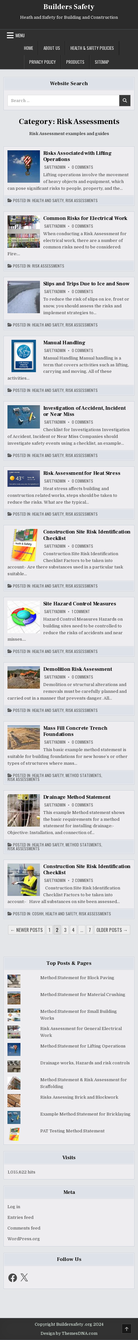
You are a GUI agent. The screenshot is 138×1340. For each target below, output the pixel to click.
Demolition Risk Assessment (77, 669)
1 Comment (81, 611)
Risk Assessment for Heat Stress (81, 473)
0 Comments (82, 167)
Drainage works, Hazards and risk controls (85, 1062)
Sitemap (102, 62)
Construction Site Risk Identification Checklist (87, 535)
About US (52, 48)
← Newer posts (26, 929)
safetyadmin (55, 167)
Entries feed (20, 1217)
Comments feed (23, 1228)
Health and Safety (48, 200)
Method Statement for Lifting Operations (83, 1046)
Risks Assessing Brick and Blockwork (79, 1097)
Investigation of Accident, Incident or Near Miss (84, 411)
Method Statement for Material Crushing (82, 994)
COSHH (38, 914)
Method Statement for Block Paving (77, 977)
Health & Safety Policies (92, 48)
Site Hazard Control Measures (79, 604)
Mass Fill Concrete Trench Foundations (75, 731)
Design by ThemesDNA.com (69, 1333)
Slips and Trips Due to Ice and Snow (86, 284)
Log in (13, 1206)
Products (75, 62)
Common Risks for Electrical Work (85, 218)
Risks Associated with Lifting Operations (77, 156)
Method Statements (83, 775)
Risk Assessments (82, 200)
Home (28, 48)
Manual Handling (64, 342)
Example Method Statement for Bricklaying (85, 1114)
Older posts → (112, 929)
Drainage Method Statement (76, 797)
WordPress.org (23, 1238)
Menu (20, 35)
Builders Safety (69, 6)
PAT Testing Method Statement (72, 1130)
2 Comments (82, 880)
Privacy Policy (42, 62)
